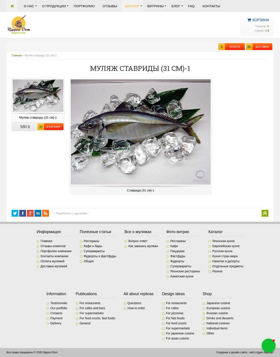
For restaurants (90, 303)
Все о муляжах (138, 232)
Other (210, 333)
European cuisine (218, 308)
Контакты (211, 6)
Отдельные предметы (227, 266)
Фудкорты (177, 261)
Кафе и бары (93, 246)
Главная (12, 6)
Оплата (232, 46)
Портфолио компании (55, 251)
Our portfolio (58, 308)
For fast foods (175, 318)
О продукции (54, 6)
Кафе (174, 246)
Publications (86, 294)
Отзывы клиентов (52, 246)
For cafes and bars (92, 308)
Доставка (261, 46)
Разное (217, 271)
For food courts (176, 323)
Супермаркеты (94, 251)
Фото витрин (177, 232)
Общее (89, 261)
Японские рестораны (185, 271)
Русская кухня (222, 251)
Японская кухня (223, 241)
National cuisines (218, 323)
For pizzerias (174, 313)
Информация (49, 232)
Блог (176, 6)
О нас (29, 6)
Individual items (217, 328)
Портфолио (84, 6)
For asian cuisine (177, 338)
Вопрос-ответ (137, 241)
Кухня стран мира (225, 256)
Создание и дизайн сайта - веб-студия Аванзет (244, 352)
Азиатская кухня (182, 276)
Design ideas (173, 294)
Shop (207, 294)
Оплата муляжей (52, 261)
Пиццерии (177, 251)
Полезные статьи (95, 232)
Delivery (55, 323)
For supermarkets (92, 313)
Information (56, 294)
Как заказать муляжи (143, 246)
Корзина (261, 20)
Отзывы (110, 6)
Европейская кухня (226, 246)
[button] (269, 346)
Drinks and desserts (220, 318)
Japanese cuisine (218, 303)
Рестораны (91, 241)
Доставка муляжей (53, 266)
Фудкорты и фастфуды (100, 256)
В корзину (52, 126)
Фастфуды (177, 256)
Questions (134, 303)
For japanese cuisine (180, 333)
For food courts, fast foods (97, 318)
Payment (56, 318)
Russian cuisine (217, 313)
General (85, 323)
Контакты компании (54, 256)
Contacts (56, 313)
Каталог (132, 6)
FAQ (191, 6)
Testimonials (58, 303)
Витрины (155, 6)
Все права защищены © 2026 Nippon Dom (32, 352)
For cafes (172, 308)
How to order (136, 308)
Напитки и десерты (226, 261)
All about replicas (139, 294)
